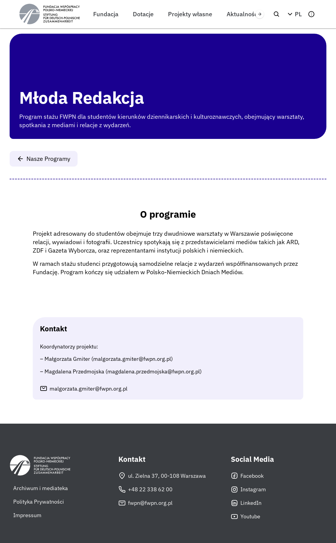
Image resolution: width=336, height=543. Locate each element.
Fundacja (105, 14)
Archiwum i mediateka (40, 488)
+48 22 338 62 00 (145, 489)
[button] (294, 14)
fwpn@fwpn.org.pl (145, 503)
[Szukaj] (276, 14)
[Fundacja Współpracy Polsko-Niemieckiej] (49, 14)
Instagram (248, 489)
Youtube (245, 516)
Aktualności (243, 14)
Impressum (27, 515)
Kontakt (131, 459)
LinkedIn (246, 503)
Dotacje (143, 14)
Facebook (247, 475)
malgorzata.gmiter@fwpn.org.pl (88, 388)
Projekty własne (190, 14)
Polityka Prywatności (38, 501)
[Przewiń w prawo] (259, 14)
